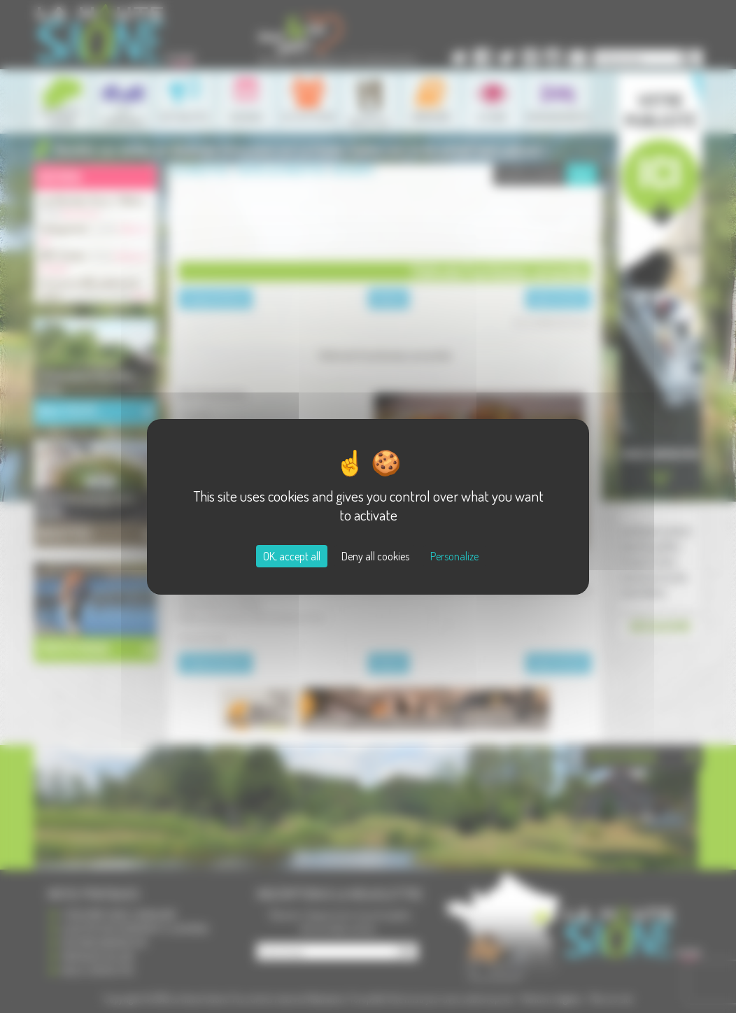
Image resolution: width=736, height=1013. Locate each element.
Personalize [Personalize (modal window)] (454, 556)
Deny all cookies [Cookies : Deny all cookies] (375, 556)
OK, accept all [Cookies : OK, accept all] (291, 556)
